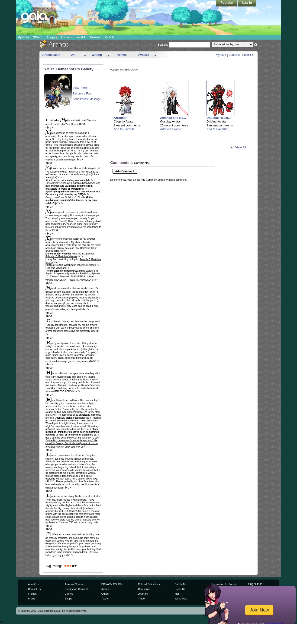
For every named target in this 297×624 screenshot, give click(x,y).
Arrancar (120, 117)
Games (95, 37)
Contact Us (34, 589)
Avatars (143, 54)
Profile (31, 598)
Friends (32, 593)
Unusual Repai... (219, 117)
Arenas (105, 589)
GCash (37, 37)
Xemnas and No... (173, 117)
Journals (143, 593)
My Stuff (221, 54)
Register (227, 3)
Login (247, 3)
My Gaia (23, 37)
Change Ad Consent (76, 589)
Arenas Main (51, 54)
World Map (181, 598)
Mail (177, 593)
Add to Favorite (124, 129)
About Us (33, 584)
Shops (52, 37)
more (85, 55)
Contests (234, 54)
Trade (141, 598)
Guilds (105, 593)
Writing (97, 54)
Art (73, 54)
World (81, 37)
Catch (109, 37)
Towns (105, 598)
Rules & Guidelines (149, 584)
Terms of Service (74, 584)
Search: (163, 44)
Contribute (144, 589)
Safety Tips (181, 584)
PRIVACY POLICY (112, 584)
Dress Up (180, 589)
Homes (121, 54)
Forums (66, 37)
